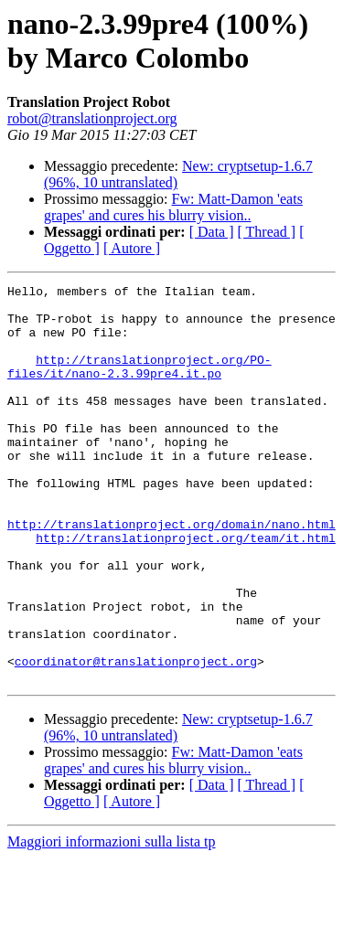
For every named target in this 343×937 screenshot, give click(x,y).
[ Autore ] (131, 248)
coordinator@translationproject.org (136, 737)
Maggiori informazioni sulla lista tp (111, 921)
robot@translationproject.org (92, 118)
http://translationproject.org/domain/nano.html (171, 573)
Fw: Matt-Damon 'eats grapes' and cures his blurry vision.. (173, 207)
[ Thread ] (267, 232)
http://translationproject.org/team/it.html (186, 589)
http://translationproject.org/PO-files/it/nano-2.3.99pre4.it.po (139, 383)
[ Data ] (211, 232)
